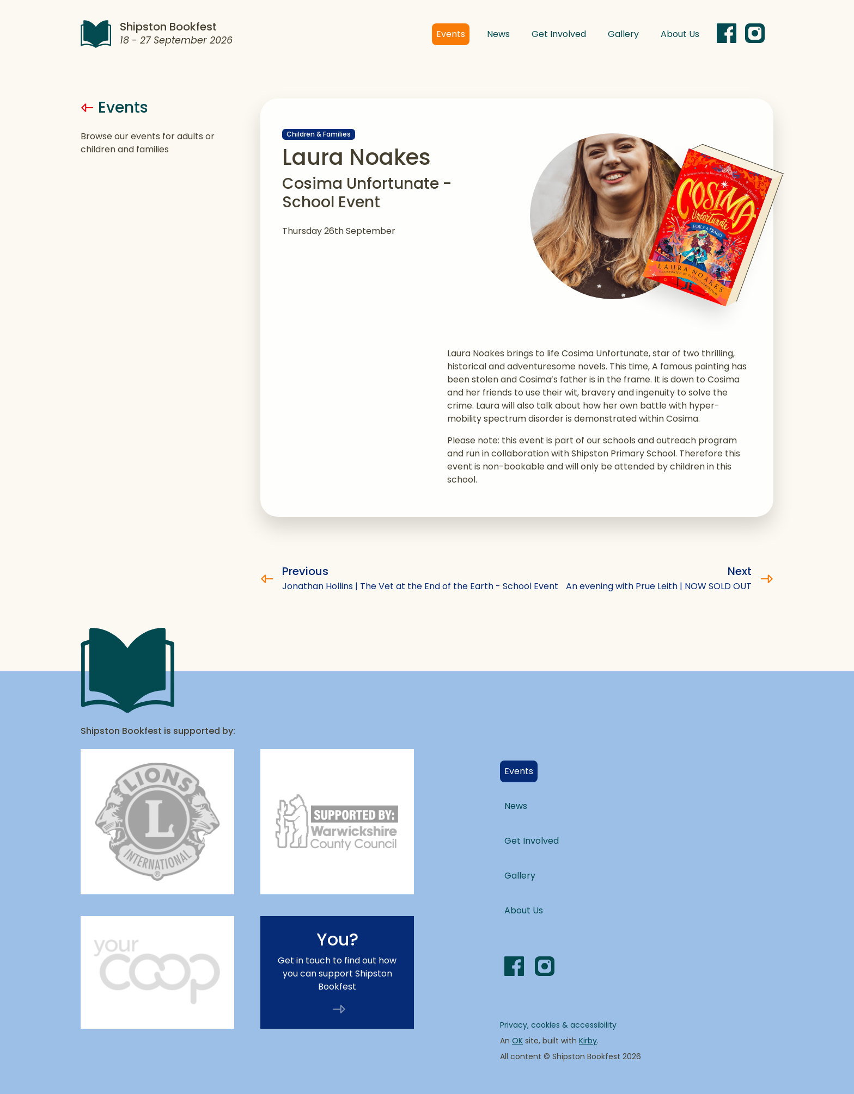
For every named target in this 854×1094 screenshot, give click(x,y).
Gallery (623, 34)
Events (452, 33)
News (498, 34)
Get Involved (559, 34)
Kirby (588, 1040)
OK (517, 1040)
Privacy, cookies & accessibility (558, 1024)
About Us (680, 34)
